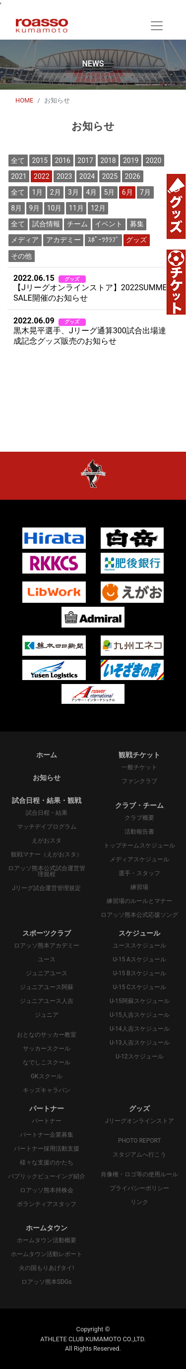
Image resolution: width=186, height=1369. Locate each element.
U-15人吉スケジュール (140, 1014)
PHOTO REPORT (139, 1140)
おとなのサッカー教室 (46, 1034)
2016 (62, 160)
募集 (137, 224)
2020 (153, 160)
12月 (98, 208)
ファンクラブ (139, 781)
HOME (24, 100)
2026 (132, 176)
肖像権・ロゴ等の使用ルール (139, 1174)
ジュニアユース (46, 973)
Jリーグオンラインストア (139, 1120)
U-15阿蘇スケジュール (140, 1001)
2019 (130, 160)
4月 (91, 192)
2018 (108, 160)
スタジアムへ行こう (139, 1154)
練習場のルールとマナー (139, 900)
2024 (87, 176)
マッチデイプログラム (46, 826)
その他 (21, 256)
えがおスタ (47, 840)
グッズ (136, 240)
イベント (109, 224)
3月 (73, 192)
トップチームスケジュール (139, 845)
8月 (16, 208)
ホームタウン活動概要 (46, 1240)
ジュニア (47, 1014)
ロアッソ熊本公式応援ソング (139, 914)
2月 (55, 192)
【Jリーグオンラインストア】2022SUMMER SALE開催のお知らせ (92, 288)
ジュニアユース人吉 (46, 1001)
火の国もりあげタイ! (46, 1267)
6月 (127, 192)
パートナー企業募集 (46, 1134)
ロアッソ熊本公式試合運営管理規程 (46, 871)
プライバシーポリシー (139, 1188)
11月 (76, 208)
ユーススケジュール (139, 945)
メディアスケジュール (139, 859)
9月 (34, 208)
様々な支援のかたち (46, 1162)
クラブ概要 (139, 817)
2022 (41, 176)
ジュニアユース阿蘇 (46, 987)
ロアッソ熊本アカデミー (46, 945)
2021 (18, 176)
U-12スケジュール (140, 1056)
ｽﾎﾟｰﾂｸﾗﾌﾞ (103, 240)
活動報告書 (139, 831)
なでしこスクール (46, 1062)
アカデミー (63, 240)
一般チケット (139, 767)
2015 (40, 160)
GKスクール (46, 1076)
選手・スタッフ (139, 873)
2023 (64, 176)
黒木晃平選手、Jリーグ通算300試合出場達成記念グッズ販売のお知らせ (89, 331)
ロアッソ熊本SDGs (46, 1281)
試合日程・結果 (46, 812)
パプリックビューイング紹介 (46, 1176)
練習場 (139, 887)
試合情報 (46, 224)
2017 (85, 160)
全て (18, 160)
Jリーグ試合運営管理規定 (46, 888)
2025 (110, 176)
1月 (37, 192)
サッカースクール (46, 1048)
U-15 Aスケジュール (139, 959)
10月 (54, 208)
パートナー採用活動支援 (46, 1148)
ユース (47, 959)
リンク (139, 1202)
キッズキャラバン (46, 1090)
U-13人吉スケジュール (140, 1042)
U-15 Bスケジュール (139, 973)
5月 (109, 192)
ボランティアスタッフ (46, 1204)
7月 (145, 192)
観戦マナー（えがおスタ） (46, 854)
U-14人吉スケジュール (140, 1028)
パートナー (47, 1120)
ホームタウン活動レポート (46, 1254)
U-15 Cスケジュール (139, 987)
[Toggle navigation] (157, 26)
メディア (25, 240)
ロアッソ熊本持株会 (46, 1190)
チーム (77, 224)
